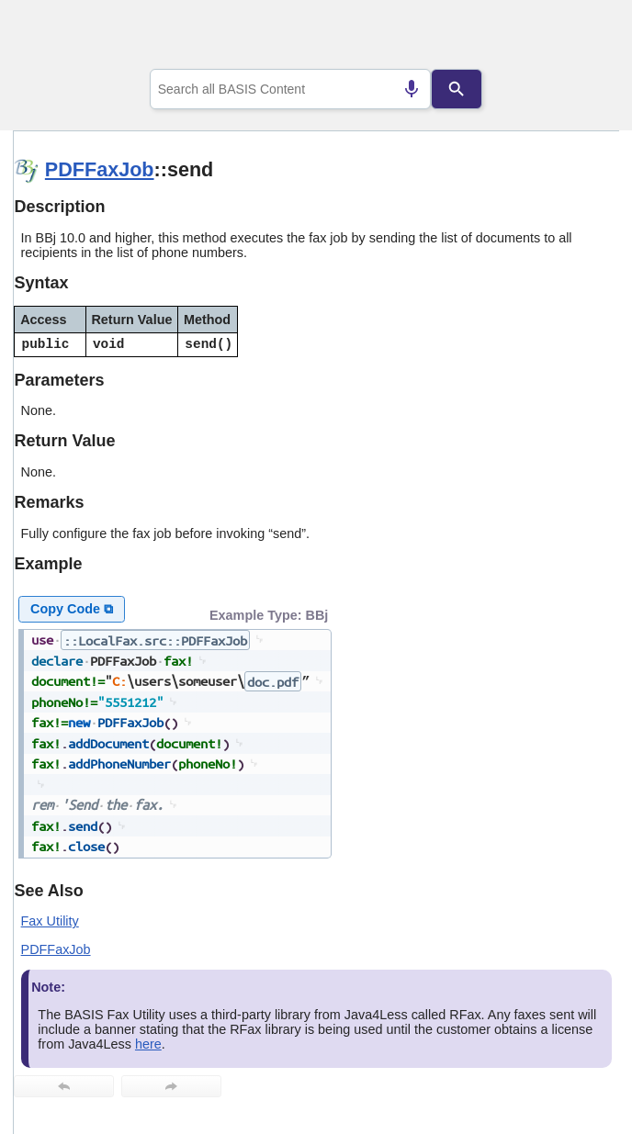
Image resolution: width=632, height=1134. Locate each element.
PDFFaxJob (99, 169)
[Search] (457, 89)
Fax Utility (50, 921)
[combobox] (291, 89)
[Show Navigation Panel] (582, 38)
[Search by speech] (411, 89)
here (148, 1044)
